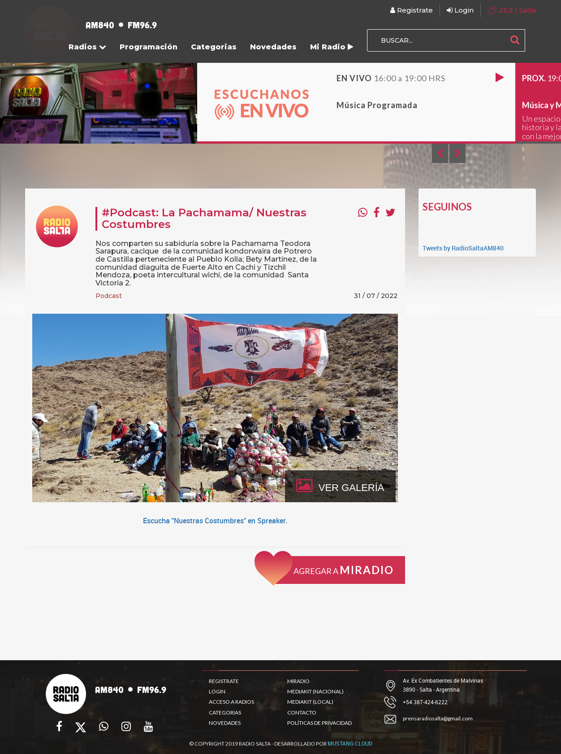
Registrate (411, 10)
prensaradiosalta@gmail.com (438, 718)
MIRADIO (298, 681)
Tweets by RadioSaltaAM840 (463, 248)
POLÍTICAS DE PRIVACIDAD (319, 722)
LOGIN (217, 691)
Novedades (273, 47)
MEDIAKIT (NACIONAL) (315, 691)
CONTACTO (301, 712)
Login (460, 10)
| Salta (512, 9)
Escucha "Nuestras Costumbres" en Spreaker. (215, 521)
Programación (148, 47)
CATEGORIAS (225, 712)
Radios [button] (87, 47)
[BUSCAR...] (436, 40)
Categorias (214, 47)
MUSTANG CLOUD (350, 750)
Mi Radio (332, 47)
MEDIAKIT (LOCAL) (310, 701)
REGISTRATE (224, 681)
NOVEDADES (225, 722)
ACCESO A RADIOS (231, 701)
